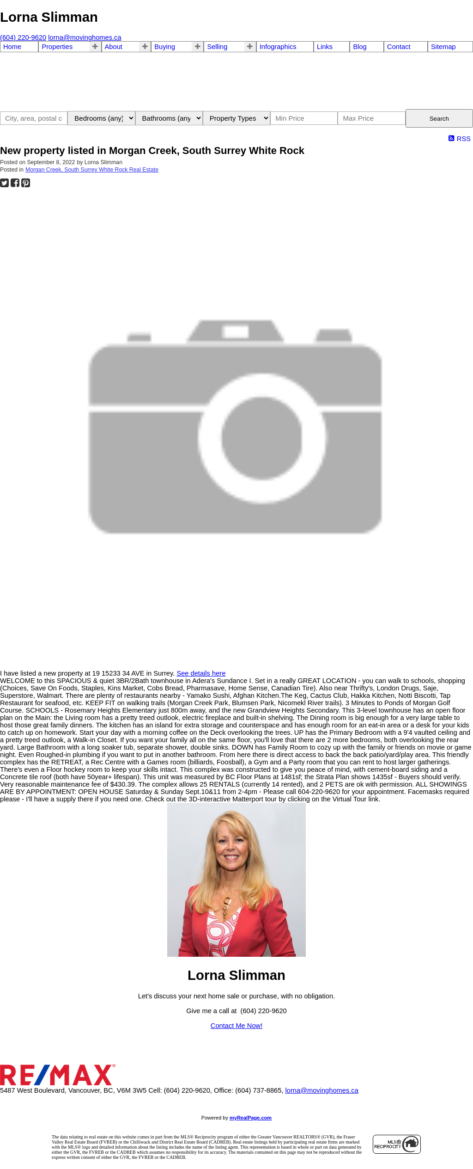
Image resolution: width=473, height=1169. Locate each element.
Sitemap (443, 46)
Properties (57, 46)
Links (325, 46)
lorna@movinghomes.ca (321, 1090)
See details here (200, 673)
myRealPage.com (251, 1117)
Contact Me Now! (236, 1025)
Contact (399, 46)
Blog (359, 46)
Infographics (278, 46)
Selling (217, 46)
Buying (164, 46)
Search (439, 118)
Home (12, 46)
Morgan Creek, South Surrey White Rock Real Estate (91, 169)
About (113, 46)
